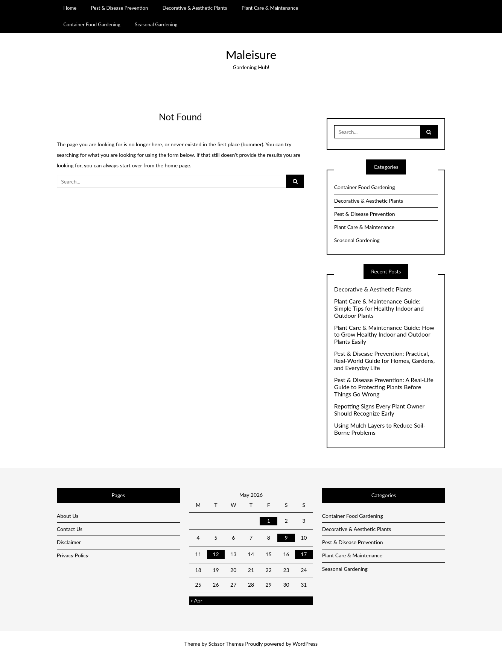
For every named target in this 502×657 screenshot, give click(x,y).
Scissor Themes (226, 643)
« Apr (196, 600)
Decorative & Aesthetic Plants (195, 8)
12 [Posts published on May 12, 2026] (216, 554)
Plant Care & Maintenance (270, 8)
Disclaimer (69, 542)
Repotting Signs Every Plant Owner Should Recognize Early (379, 410)
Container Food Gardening (91, 24)
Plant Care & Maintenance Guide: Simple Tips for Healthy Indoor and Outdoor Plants (379, 308)
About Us (68, 516)
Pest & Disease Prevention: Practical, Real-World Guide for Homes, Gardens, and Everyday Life (384, 360)
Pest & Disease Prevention (119, 8)
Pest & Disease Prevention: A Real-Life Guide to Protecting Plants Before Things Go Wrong (384, 387)
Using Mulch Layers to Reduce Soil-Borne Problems (380, 429)
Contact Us (69, 529)
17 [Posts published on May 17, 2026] (304, 554)
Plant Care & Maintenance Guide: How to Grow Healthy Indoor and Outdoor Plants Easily (384, 334)
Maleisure (251, 54)
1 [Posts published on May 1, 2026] (268, 520)
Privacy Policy (72, 555)
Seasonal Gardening (156, 24)
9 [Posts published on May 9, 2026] (286, 537)
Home (69, 8)
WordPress (305, 643)
